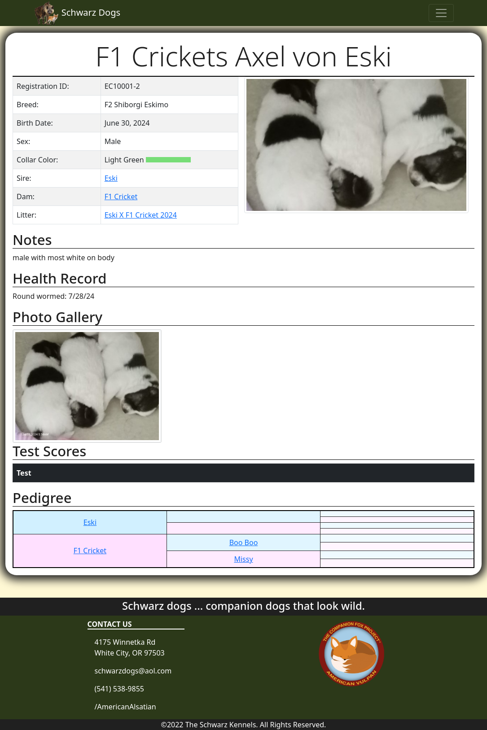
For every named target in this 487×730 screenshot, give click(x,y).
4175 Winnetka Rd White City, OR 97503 (130, 647)
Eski (111, 178)
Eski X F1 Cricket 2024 (141, 215)
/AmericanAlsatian (125, 707)
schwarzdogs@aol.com (133, 671)
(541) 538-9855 (119, 689)
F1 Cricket (121, 196)
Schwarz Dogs (77, 13)
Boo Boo (243, 542)
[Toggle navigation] (441, 13)
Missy (243, 559)
